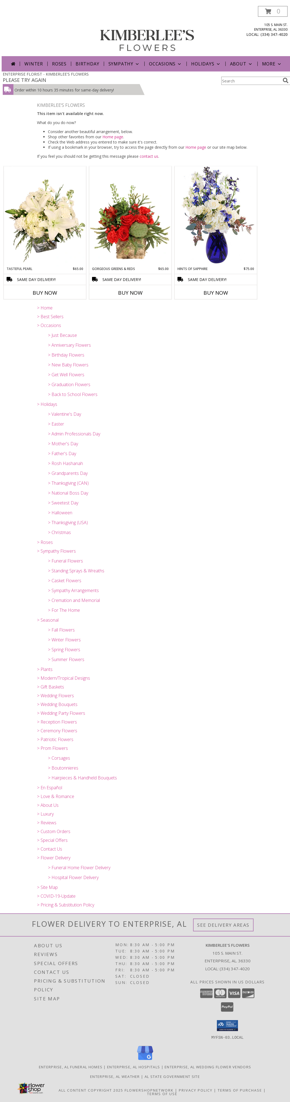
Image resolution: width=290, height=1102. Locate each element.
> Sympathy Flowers (56, 551)
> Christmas (59, 532)
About (241, 64)
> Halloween (60, 513)
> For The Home (64, 610)
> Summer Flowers (66, 659)
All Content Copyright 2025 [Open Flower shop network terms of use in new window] (91, 1089)
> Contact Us (49, 849)
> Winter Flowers (64, 640)
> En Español (49, 788)
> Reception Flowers (57, 722)
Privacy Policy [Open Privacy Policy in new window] (196, 1089)
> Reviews (46, 823)
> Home (45, 308)
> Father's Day (62, 453)
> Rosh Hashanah (65, 463)
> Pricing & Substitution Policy (65, 905)
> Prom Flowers (52, 748)
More (272, 64)
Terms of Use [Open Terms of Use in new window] (162, 1093)
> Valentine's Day (64, 414)
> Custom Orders (53, 831)
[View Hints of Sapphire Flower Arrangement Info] (216, 216)
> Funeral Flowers (65, 561)
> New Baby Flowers (68, 365)
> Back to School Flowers (72, 394)
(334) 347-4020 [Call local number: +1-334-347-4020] (274, 34)
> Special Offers (52, 840)
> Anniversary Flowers (69, 345)
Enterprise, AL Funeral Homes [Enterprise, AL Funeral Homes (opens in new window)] (70, 1066)
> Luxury (45, 814)
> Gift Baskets (50, 687)
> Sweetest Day (63, 503)
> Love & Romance (55, 796)
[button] (273, 11)
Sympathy (124, 64)
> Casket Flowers (64, 581)
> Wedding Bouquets (57, 704)
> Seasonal (48, 620)
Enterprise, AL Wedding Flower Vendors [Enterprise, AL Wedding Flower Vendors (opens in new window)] (208, 1066)
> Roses (45, 542)
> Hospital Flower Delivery (73, 877)
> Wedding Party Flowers (61, 713)
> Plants (45, 669)
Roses (59, 64)
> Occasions (49, 325)
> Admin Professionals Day (74, 434)
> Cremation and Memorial (74, 600)
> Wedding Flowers (55, 696)
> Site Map (47, 887)
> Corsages (59, 758)
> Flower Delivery (53, 858)
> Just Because (62, 335)
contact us (149, 156)
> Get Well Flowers (66, 375)
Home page (112, 136)
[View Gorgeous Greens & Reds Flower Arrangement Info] (130, 216)
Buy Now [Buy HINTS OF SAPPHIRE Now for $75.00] (215, 292)
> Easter (56, 424)
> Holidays (47, 404)
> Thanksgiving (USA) (68, 523)
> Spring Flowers (64, 650)
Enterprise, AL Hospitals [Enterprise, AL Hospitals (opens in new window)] (133, 1066)
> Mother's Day (63, 444)
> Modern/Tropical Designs (63, 678)
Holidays (206, 64)
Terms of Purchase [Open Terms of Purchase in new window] (240, 1089)
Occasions (165, 64)
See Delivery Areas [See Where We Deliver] (223, 925)
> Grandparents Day (68, 473)
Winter (33, 64)
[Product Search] (251, 81)
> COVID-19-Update (56, 896)
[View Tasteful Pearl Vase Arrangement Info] (45, 216)
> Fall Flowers (61, 630)
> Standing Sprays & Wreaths (76, 571)
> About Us (48, 805)
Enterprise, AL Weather (115, 1076)
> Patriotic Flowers (55, 739)
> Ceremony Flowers (57, 731)
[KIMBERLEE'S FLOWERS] (147, 31)
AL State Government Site (172, 1076)
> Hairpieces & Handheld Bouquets (82, 778)
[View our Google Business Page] (145, 1060)
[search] (285, 81)
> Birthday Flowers (66, 355)
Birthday (87, 64)
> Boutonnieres (63, 768)
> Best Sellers (50, 317)
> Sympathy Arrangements (73, 590)
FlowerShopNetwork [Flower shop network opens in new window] (149, 1089)
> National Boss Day (68, 493)
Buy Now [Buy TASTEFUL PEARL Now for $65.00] (45, 292)
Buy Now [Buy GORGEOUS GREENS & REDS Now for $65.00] (130, 292)
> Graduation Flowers (69, 384)
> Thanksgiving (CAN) (68, 483)
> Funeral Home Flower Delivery (79, 868)
